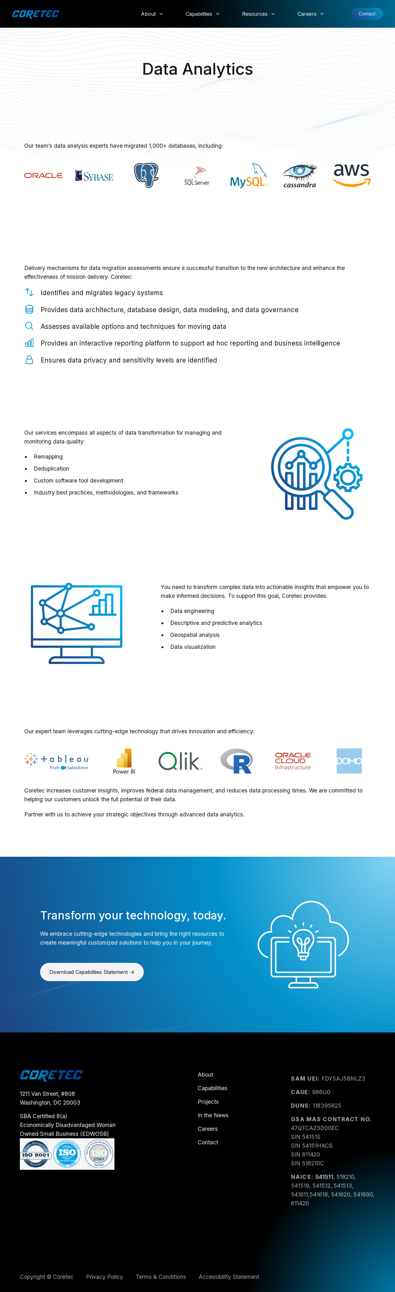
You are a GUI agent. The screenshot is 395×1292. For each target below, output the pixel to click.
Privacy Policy (104, 1278)
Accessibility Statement (229, 1278)
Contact (367, 13)
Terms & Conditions (161, 1278)
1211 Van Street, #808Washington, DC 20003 (50, 1105)
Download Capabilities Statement (91, 976)
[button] (152, 13)
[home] (35, 13)
